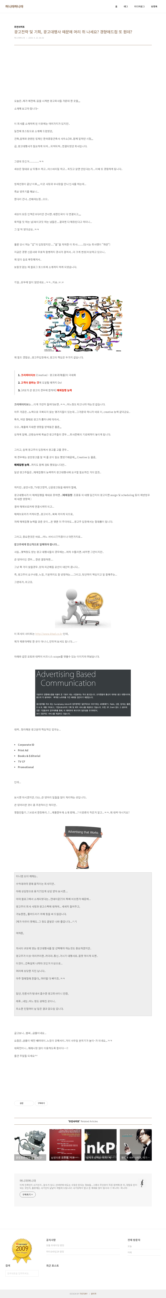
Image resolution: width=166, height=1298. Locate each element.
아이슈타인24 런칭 (55, 1251)
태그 (126, 6)
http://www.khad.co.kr (48, 634)
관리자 (93, 1293)
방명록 (154, 6)
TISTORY (83, 1293)
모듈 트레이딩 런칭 (55, 1245)
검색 (35, 1273)
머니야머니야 (14, 6)
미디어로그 (139, 6)
